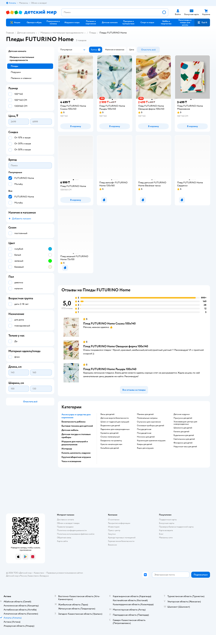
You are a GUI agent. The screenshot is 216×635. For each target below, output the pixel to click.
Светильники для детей (184, 439)
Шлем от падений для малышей (114, 422)
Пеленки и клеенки (21, 78)
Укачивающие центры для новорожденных (185, 422)
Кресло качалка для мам (111, 444)
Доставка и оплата (65, 519)
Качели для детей (181, 431)
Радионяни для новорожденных (115, 429)
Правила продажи (65, 526)
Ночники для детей (146, 437)
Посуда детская (144, 429)
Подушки (16, 72)
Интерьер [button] (67, 448)
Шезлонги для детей (183, 428)
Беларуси (44, 576)
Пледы (92, 32)
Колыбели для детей (109, 448)
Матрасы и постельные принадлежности (61, 32)
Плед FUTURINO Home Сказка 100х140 (109, 323)
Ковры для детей (144, 444)
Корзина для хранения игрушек (151, 440)
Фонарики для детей (183, 443)
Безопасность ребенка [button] (73, 421)
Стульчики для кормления (149, 422)
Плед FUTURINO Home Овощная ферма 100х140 (115, 346)
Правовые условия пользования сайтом (64, 573)
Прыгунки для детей (183, 418)
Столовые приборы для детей (150, 425)
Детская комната (26, 32)
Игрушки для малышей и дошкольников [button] (75, 443)
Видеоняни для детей (110, 425)
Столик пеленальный (110, 437)
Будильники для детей (184, 435)
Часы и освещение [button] (71, 461)
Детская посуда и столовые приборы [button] (76, 436)
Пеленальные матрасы (147, 418)
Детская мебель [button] (70, 430)
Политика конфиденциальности (72, 530)
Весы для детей (107, 414)
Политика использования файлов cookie (75, 534)
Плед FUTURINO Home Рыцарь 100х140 (109, 369)
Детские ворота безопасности (114, 418)
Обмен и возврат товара (68, 523)
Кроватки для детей (109, 433)
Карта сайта (62, 541)
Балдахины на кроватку (111, 440)
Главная (10, 32)
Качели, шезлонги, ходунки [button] (76, 452)
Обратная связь (64, 537)
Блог (161, 534)
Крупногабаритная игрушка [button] (76, 457)
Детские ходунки (182, 414)
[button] (202, 22)
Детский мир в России (16, 576)
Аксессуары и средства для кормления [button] (76, 416)
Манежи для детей (145, 414)
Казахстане (33, 576)
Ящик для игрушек (145, 448)
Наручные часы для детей (185, 446)
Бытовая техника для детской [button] (77, 425)
